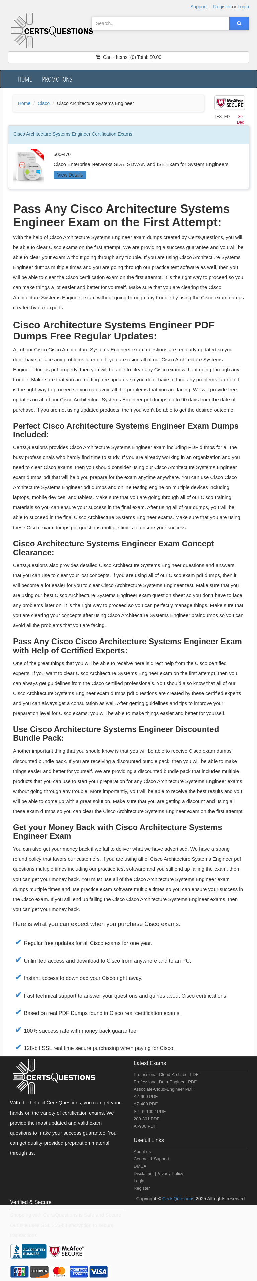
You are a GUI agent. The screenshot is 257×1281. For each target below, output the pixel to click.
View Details (70, 175)
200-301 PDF (146, 1118)
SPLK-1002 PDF (150, 1111)
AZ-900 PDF (146, 1096)
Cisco (44, 103)
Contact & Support (151, 1158)
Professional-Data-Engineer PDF (165, 1081)
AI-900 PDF (145, 1126)
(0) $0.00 (128, 57)
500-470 (62, 154)
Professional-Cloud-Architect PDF (166, 1074)
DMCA (140, 1166)
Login (139, 1180)
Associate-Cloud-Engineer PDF (164, 1089)
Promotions (57, 79)
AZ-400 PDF (146, 1104)
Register (142, 1188)
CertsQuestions (179, 1198)
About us (142, 1151)
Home (25, 79)
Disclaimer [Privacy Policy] (159, 1173)
